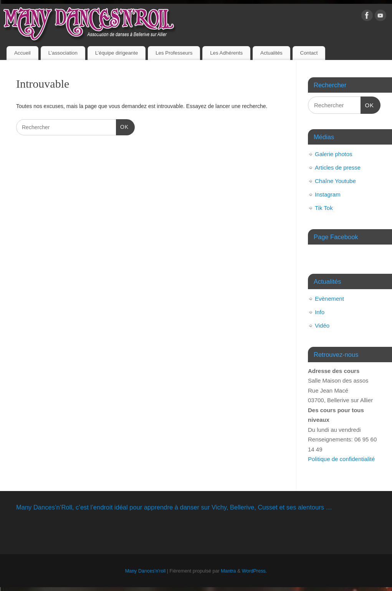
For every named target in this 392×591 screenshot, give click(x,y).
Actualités (271, 53)
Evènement (329, 298)
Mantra (228, 571)
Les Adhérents (226, 53)
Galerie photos (333, 154)
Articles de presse (338, 167)
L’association (63, 53)
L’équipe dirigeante (116, 53)
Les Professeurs (173, 53)
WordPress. (254, 571)
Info (319, 312)
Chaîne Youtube (335, 181)
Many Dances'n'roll (145, 571)
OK (122, 126)
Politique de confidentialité (341, 459)
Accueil (22, 53)
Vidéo (322, 325)
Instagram (328, 194)
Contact (309, 53)
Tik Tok (324, 208)
